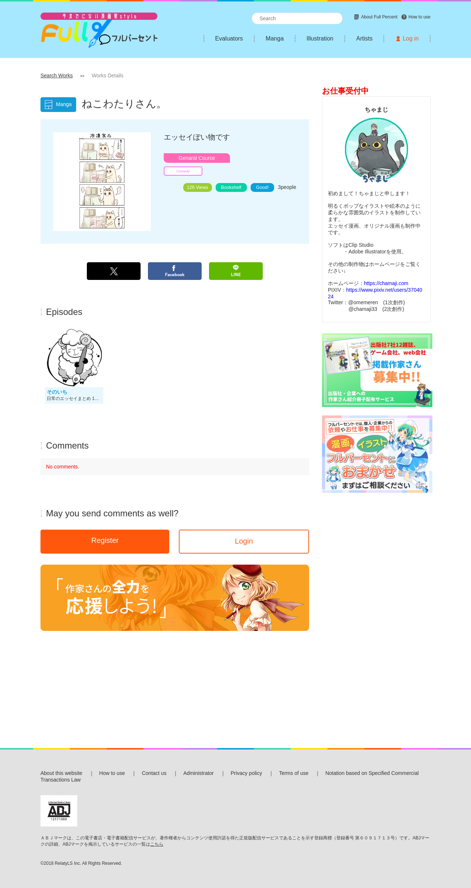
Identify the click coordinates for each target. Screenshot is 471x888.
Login (244, 541)
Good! (262, 187)
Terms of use (293, 773)
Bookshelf (231, 187)
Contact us (154, 773)
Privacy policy (246, 773)
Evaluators (229, 38)
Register (104, 540)
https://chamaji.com (386, 283)
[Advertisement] (376, 611)
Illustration (320, 38)
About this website (61, 773)
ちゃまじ (376, 109)
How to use (112, 773)
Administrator (198, 773)
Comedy (183, 171)
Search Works (56, 75)
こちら (156, 844)
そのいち (57, 392)
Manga (275, 38)
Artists (364, 38)
